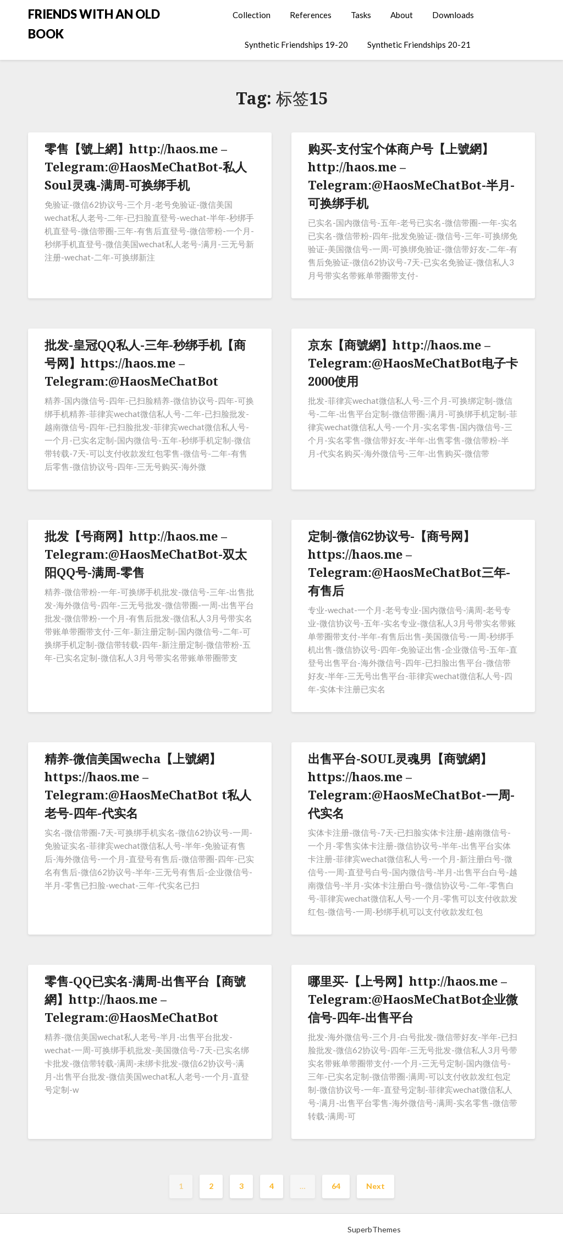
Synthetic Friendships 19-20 (296, 44)
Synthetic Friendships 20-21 (419, 44)
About (401, 15)
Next (375, 1186)
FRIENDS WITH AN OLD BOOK (94, 24)
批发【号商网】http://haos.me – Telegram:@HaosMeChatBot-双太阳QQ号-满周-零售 (146, 553)
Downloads (453, 15)
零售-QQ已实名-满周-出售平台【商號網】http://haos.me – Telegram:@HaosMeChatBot (145, 998)
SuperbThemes (374, 1229)
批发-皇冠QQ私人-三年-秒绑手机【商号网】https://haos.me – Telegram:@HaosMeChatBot (145, 362)
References (311, 15)
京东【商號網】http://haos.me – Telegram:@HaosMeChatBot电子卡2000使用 (413, 362)
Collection (252, 15)
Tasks (361, 15)
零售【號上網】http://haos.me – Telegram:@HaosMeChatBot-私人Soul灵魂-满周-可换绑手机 (146, 166)
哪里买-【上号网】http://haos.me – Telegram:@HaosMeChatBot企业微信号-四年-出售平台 (413, 998)
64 (336, 1186)
